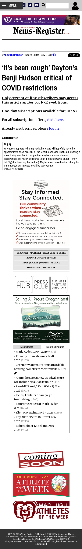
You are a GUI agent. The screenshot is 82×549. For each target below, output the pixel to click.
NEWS (25, 263)
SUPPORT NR (33, 267)
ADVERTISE (35, 253)
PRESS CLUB (49, 253)
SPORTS (34, 263)
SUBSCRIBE (22, 253)
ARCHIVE (55, 263)
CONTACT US (48, 267)
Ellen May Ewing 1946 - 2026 (35, 412)
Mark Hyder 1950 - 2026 (32, 351)
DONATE (61, 253)
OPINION (44, 263)
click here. (55, 120)
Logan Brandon (14, 55)
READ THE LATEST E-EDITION (41, 258)
